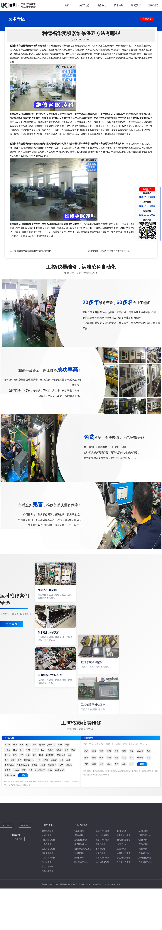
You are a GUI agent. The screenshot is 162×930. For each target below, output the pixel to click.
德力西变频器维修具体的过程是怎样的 (34, 251)
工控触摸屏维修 (48, 858)
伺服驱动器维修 (48, 840)
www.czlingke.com (87, 884)
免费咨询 (11, 624)
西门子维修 (46, 862)
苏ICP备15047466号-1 (112, 884)
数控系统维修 (47, 831)
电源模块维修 (47, 871)
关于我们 (84, 5)
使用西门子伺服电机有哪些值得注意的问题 (110, 251)
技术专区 (119, 5)
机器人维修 (46, 844)
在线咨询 (18, 839)
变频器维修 (46, 835)
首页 (67, 5)
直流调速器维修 (48, 849)
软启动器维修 (47, 866)
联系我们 (153, 5)
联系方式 (25, 825)
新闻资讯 (136, 5)
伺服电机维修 (47, 853)
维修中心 (101, 5)
